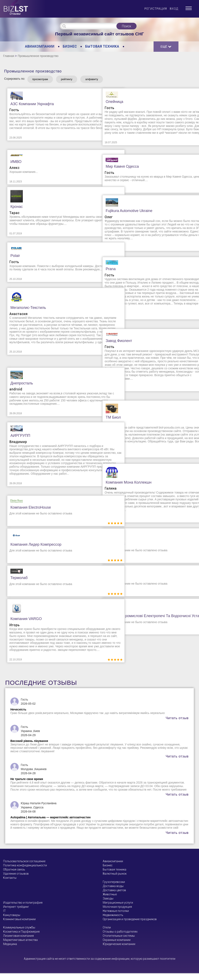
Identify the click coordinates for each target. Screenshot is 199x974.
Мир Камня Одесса (119, 167)
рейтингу (73, 79)
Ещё (166, 46)
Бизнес (70, 46)
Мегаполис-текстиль (25, 308)
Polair (12, 256)
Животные (110, 895)
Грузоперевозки (114, 882)
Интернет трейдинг (16, 907)
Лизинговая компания (18, 936)
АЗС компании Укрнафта (29, 105)
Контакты (10, 878)
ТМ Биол (110, 418)
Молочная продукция (117, 907)
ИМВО (12, 162)
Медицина (10, 944)
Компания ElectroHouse (27, 508)
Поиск (126, 26)
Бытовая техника (102, 46)
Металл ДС (112, 545)
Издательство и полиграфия (23, 903)
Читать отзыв (177, 719)
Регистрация (155, 8)
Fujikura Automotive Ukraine (126, 211)
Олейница (111, 102)
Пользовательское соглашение (24, 862)
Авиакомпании (39, 46)
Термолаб (16, 579)
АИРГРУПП (17, 436)
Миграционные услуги (118, 903)
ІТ (4, 911)
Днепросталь (18, 384)
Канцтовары (11, 915)
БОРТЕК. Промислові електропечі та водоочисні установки (145, 619)
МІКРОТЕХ (112, 578)
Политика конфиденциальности (25, 866)
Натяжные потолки (116, 911)
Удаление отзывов (16, 874)
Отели (107, 928)
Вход (174, 8)
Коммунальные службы (19, 928)
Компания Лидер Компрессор (33, 545)
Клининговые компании (19, 920)
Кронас (13, 207)
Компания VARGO (23, 620)
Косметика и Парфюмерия (21, 932)
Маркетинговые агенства (20, 940)
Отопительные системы (119, 936)
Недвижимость (113, 915)
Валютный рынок (115, 874)
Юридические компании (119, 944)
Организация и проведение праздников (130, 920)
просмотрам (42, 79)
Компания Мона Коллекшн (126, 483)
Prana (108, 270)
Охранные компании (117, 940)
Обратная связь (14, 870)
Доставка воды (113, 887)
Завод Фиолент (116, 341)
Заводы (108, 899)
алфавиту (102, 79)
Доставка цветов (114, 891)
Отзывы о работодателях (120, 932)
